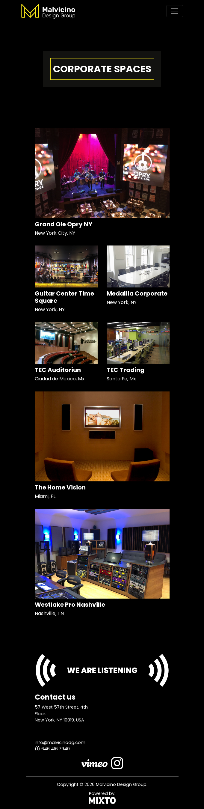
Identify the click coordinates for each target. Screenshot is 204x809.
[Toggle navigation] (174, 11)
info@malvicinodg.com (60, 742)
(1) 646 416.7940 (52, 749)
